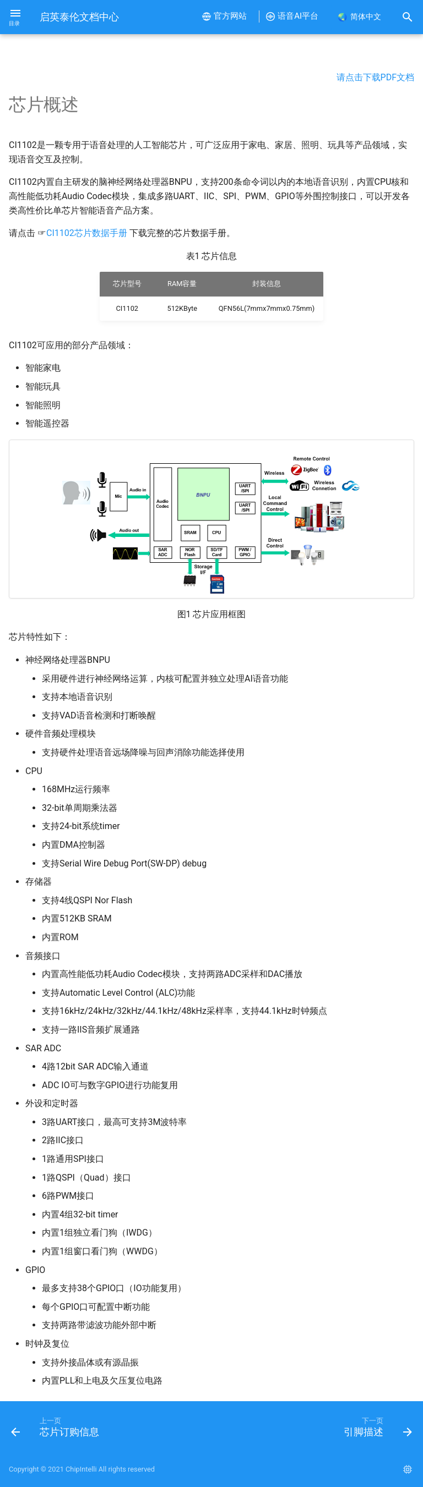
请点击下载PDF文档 (375, 77)
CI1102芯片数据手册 (86, 233)
